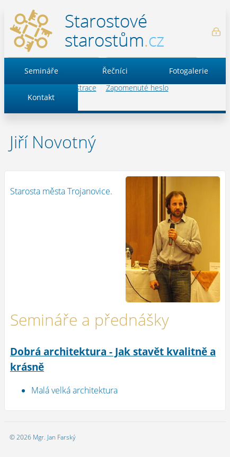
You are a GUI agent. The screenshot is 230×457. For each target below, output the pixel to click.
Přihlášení (215, 32)
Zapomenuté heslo (137, 88)
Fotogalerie (188, 71)
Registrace (79, 88)
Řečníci (115, 71)
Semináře (41, 71)
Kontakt (41, 97)
